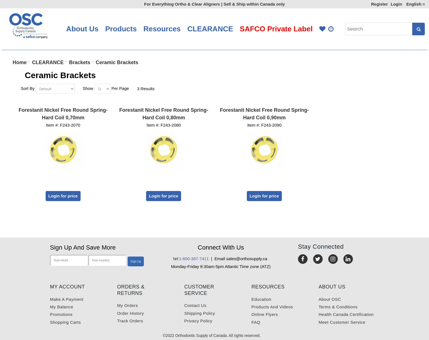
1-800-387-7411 (191, 258)
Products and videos (272, 306)
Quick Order (331, 29)
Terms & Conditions (338, 306)
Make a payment (67, 299)
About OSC (330, 299)
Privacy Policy (198, 320)
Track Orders (130, 320)
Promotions (61, 314)
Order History (130, 313)
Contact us (195, 305)
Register (379, 4)
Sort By (27, 88)
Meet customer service (342, 322)
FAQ (256, 322)
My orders (127, 305)
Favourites (322, 29)
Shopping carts (65, 322)
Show (88, 88)
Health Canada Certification (346, 314)
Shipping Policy (199, 313)
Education (261, 299)
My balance (61, 306)
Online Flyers (265, 314)
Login (396, 4)
